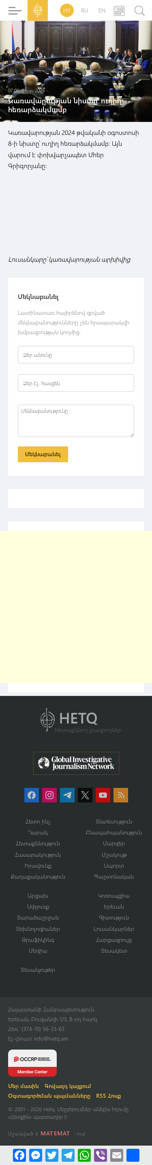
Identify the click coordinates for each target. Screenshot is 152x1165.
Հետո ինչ (38, 821)
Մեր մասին (23, 1086)
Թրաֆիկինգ (38, 939)
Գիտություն (114, 917)
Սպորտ (114, 865)
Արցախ (38, 895)
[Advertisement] (76, 607)
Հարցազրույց (114, 939)
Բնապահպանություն (114, 832)
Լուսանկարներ (114, 928)
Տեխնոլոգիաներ (38, 928)
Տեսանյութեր (38, 969)
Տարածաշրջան (38, 917)
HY (67, 10)
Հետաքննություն (38, 843)
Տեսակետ (114, 950)
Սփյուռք (38, 906)
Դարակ (38, 832)
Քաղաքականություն (38, 876)
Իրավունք (38, 865)
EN (101, 10)
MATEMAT (55, 1133)
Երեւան (114, 906)
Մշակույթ (114, 854)
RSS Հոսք (108, 1095)
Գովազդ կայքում (68, 1086)
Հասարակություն (38, 854)
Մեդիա (38, 950)
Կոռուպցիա (114, 895)
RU (84, 10)
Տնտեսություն (114, 821)
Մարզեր (114, 843)
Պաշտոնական (114, 876)
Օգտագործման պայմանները (49, 1095)
